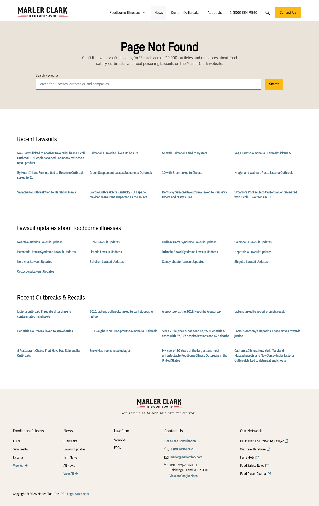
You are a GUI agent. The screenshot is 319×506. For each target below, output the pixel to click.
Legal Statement (78, 494)
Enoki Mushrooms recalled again (110, 351)
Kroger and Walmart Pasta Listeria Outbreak (263, 173)
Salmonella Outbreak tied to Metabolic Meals (46, 192)
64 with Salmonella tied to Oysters (184, 153)
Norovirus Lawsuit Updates (34, 262)
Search (274, 84)
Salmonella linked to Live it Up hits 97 (114, 153)
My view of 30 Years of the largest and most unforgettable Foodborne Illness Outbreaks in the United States (194, 355)
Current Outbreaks (185, 12)
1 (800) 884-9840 (243, 12)
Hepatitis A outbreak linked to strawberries (45, 331)
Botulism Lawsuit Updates (107, 262)
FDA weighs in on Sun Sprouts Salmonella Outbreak (123, 331)
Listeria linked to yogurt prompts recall (259, 312)
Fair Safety (247, 457)
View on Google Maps (183, 476)
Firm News (70, 457)
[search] (148, 84)
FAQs (117, 448)
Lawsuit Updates (74, 449)
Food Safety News (252, 465)
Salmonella (20, 449)
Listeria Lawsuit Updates (106, 252)
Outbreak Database (253, 449)
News (158, 12)
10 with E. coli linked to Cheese (182, 173)
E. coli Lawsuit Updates (105, 242)
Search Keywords (47, 75)
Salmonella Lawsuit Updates (253, 242)
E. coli (17, 441)
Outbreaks (70, 441)
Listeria (18, 457)
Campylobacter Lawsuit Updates (183, 262)
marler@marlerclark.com (186, 457)
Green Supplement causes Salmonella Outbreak (121, 173)
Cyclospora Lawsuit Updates (35, 271)
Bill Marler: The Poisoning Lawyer (262, 441)
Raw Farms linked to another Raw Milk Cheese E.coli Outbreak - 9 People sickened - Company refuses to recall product (51, 158)
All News (69, 465)
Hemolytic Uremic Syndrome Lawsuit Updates (46, 252)
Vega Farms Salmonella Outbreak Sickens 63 (263, 153)
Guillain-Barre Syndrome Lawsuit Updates (189, 242)
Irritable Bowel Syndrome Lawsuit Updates (190, 252)
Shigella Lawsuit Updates (251, 262)
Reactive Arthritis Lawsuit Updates (39, 242)
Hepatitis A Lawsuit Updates (252, 252)
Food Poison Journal (253, 474)
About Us (215, 12)
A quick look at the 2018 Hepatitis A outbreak (191, 312)
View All (18, 465)
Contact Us (288, 12)
